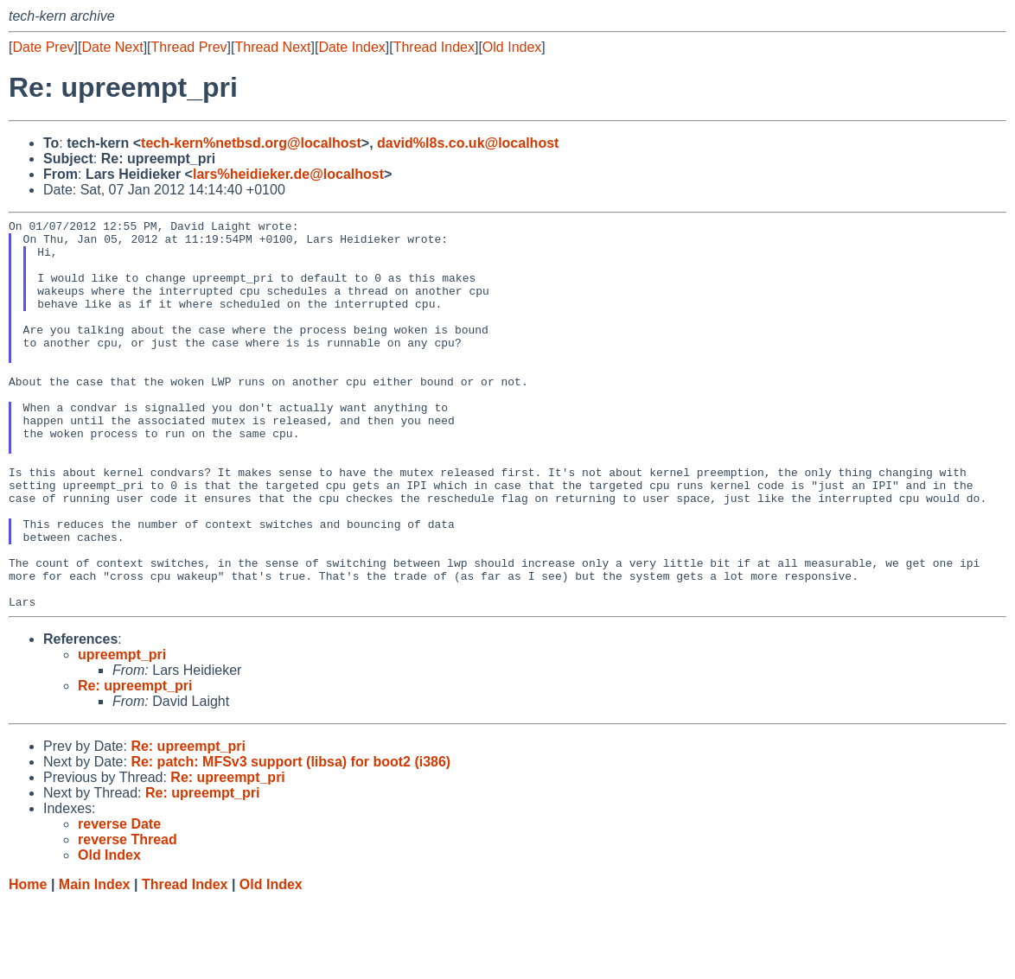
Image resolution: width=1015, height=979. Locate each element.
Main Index (95, 962)
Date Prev (42, 47)
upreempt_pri (122, 732)
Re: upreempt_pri (135, 763)
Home (28, 962)
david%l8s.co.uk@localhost (468, 143)
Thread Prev (189, 47)
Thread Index (434, 47)
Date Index (351, 47)
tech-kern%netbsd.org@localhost (251, 143)
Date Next (112, 47)
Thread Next (272, 47)
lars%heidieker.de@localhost (288, 174)
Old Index (511, 47)
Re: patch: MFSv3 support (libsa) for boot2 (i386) (290, 839)
